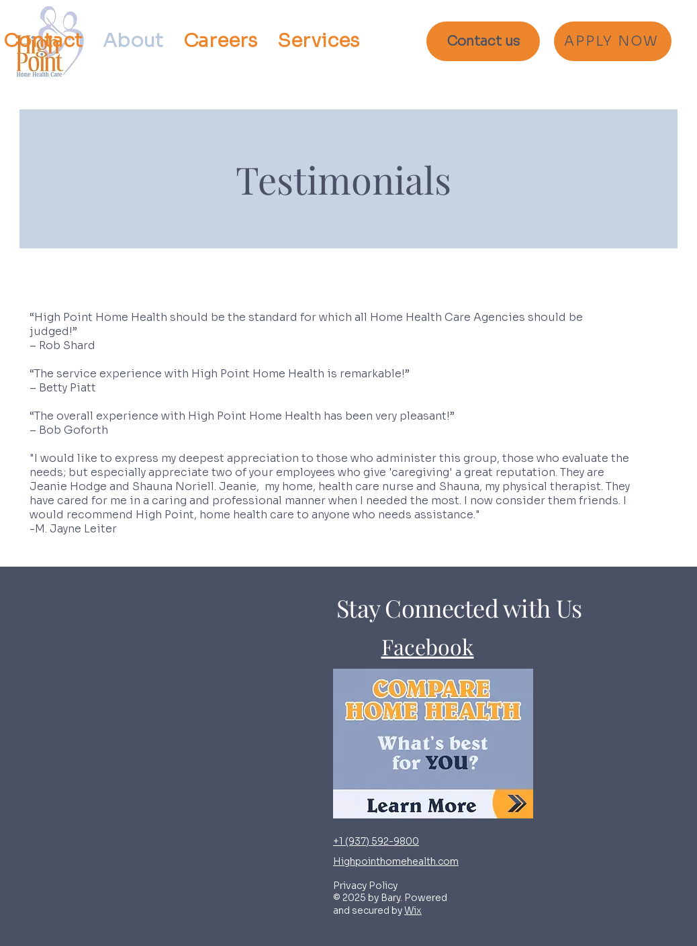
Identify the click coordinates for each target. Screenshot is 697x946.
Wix (413, 910)
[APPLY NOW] (612, 41)
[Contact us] (483, 41)
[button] (318, 41)
